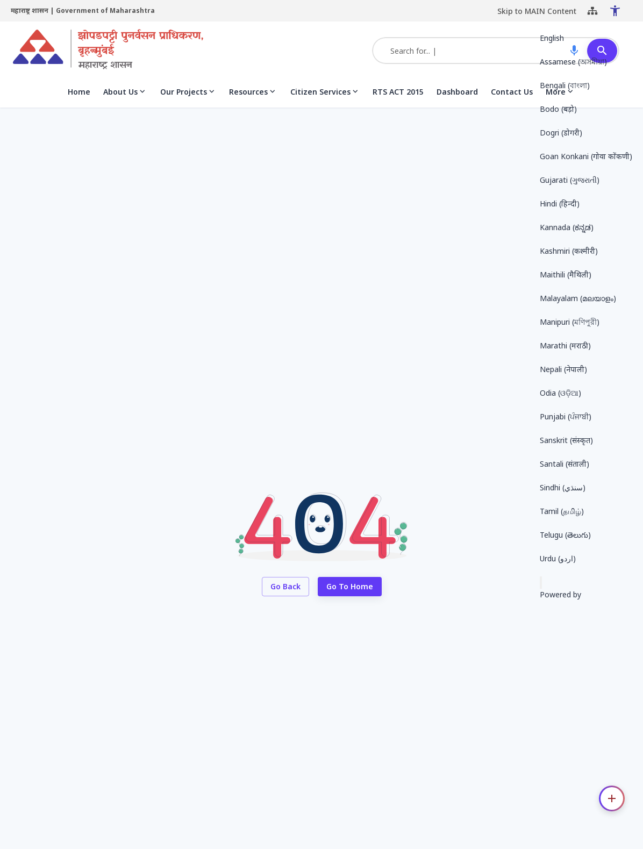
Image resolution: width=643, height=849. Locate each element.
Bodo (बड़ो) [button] (558, 109)
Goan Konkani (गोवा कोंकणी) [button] (586, 156)
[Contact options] (612, 798)
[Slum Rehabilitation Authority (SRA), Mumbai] (108, 55)
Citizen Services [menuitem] (325, 96)
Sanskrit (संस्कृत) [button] (566, 440)
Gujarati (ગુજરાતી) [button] (569, 180)
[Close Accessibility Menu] (602, 13)
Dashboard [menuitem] (457, 96)
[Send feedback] (541, 582)
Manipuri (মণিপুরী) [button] (569, 322)
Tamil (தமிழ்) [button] (562, 511)
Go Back (285, 591)
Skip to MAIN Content (523, 13)
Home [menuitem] (79, 96)
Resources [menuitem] (253, 96)
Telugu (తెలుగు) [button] (565, 535)
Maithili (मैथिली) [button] (565, 274)
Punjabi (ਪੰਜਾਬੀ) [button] (565, 416)
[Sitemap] (579, 13)
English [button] (552, 38)
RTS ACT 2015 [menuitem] (398, 96)
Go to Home (350, 592)
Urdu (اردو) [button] (558, 558)
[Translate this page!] (625, 13)
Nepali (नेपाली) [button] (563, 369)
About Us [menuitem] (125, 96)
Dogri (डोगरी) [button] (561, 132)
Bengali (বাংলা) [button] (565, 85)
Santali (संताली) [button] (564, 464)
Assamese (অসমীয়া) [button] (573, 61)
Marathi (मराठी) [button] (565, 345)
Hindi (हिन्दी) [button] (560, 203)
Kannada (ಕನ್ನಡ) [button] (567, 227)
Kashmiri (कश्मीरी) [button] (569, 251)
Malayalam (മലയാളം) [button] (578, 298)
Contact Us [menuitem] (512, 96)
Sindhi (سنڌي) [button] (562, 487)
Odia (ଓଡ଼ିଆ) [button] (560, 393)
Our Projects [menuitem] (188, 96)
